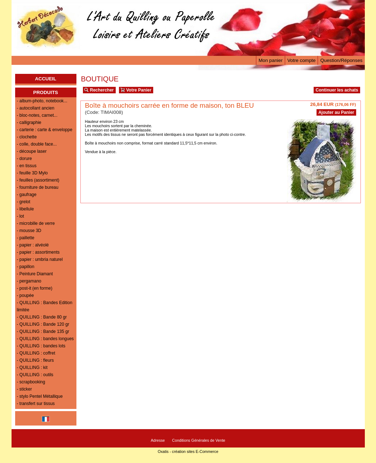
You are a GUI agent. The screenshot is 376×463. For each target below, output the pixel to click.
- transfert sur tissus (36, 403)
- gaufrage (27, 194)
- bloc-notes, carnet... (37, 115)
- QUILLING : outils (35, 374)
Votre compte (301, 60)
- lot (20, 216)
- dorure (24, 158)
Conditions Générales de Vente (198, 440)
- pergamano (29, 281)
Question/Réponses (341, 60)
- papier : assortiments (38, 252)
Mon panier (270, 60)
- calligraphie (29, 122)
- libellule (25, 209)
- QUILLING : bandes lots (41, 345)
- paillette (26, 237)
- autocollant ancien (35, 108)
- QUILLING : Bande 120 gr (43, 324)
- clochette (27, 136)
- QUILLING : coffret (36, 353)
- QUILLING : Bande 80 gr (42, 317)
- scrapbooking (31, 381)
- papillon (26, 266)
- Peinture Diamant (35, 273)
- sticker (24, 389)
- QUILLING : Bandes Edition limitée (44, 306)
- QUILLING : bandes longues (45, 338)
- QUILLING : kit (32, 367)
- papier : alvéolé (33, 245)
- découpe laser (32, 151)
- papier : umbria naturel (40, 259)
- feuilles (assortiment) (38, 180)
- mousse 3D (29, 230)
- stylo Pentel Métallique (40, 396)
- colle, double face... (37, 144)
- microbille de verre (36, 223)
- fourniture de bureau (37, 187)
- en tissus (27, 165)
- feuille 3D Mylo (32, 172)
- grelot (23, 201)
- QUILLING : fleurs (35, 360)
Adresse (158, 440)
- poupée (25, 295)
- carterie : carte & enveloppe (44, 129)
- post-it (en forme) (35, 288)
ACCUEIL (45, 78)
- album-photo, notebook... (42, 100)
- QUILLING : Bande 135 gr (43, 331)
